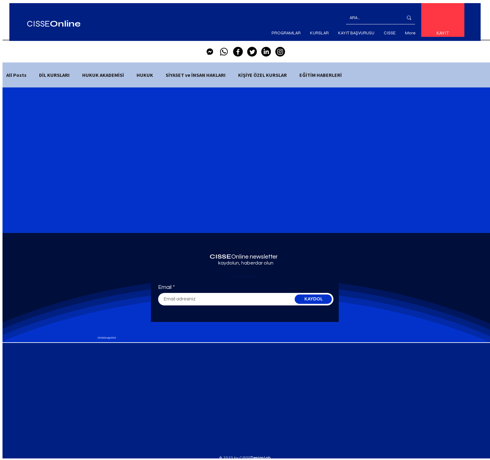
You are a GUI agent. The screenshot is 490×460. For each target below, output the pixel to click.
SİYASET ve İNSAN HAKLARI (196, 75)
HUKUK (145, 75)
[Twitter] (252, 52)
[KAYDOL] (313, 299)
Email (165, 287)
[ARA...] (372, 17)
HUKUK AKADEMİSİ (103, 75)
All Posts (16, 75)
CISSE (54, 23)
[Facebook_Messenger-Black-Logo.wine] (210, 52)
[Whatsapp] (224, 52)
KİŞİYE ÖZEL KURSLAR (262, 75)
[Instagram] (280, 52)
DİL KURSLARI (54, 75)
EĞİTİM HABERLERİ (320, 75)
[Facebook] (238, 52)
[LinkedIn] (266, 52)
